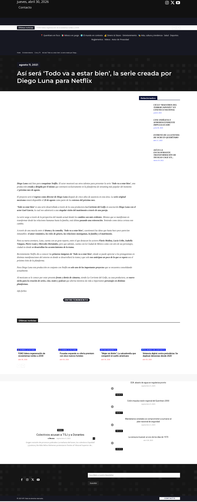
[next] (178, 27)
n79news (51, 438)
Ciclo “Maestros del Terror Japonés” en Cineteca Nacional (165, 107)
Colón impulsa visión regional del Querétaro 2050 (148, 401)
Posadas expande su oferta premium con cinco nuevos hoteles (77, 354)
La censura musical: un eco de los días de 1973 (148, 437)
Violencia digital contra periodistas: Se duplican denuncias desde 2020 (160, 354)
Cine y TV (37, 52)
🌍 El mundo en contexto (153, 349)
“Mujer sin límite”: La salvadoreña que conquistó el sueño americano (118, 354)
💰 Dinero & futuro (26, 349)
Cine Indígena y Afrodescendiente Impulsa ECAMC (164, 122)
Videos (60, 430)
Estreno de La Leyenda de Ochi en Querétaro (166, 136)
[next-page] (23, 366)
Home (19, 52)
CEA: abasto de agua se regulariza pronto (148, 383)
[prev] (174, 27)
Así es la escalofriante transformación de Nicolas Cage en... (164, 153)
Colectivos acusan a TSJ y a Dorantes (60, 434)
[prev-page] (18, 366)
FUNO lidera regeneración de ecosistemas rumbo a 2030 (58, 28)
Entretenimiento (27, 52)
